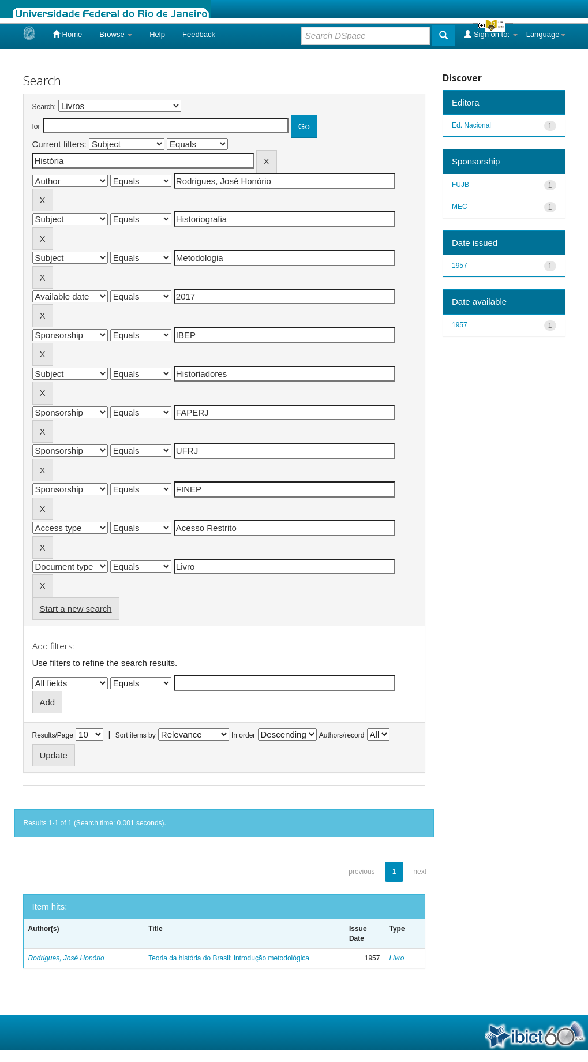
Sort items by (135, 735)
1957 (459, 265)
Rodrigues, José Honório (66, 958)
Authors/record (342, 735)
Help (157, 34)
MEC (459, 207)
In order (243, 735)
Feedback (198, 34)
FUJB (460, 185)
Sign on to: (490, 34)
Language (545, 34)
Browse (115, 34)
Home (67, 34)
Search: (44, 107)
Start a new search (76, 609)
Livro (396, 958)
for (36, 126)
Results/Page (52, 735)
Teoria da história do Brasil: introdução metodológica (228, 958)
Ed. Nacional (471, 125)
